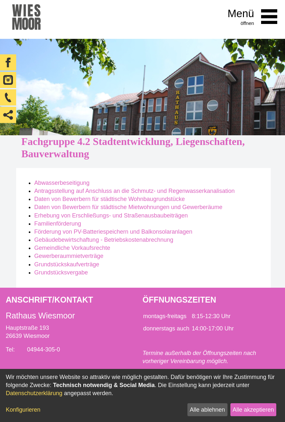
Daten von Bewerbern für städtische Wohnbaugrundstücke (109, 199)
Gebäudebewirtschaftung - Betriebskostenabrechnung (103, 240)
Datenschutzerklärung (34, 393)
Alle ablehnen (207, 409)
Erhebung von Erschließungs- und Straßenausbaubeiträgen (111, 215)
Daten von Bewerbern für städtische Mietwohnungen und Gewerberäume (128, 207)
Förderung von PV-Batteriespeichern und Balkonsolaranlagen (113, 231)
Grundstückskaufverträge (66, 264)
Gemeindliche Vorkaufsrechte (72, 248)
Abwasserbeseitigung (62, 183)
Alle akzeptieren (253, 409)
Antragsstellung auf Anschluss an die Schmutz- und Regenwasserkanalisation (134, 191)
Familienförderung (57, 223)
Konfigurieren (23, 409)
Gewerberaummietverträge (68, 256)
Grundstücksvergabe (61, 272)
